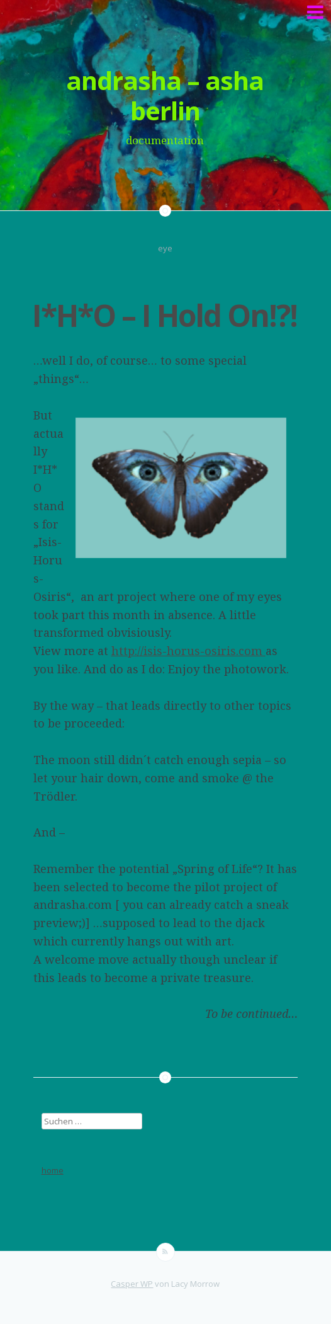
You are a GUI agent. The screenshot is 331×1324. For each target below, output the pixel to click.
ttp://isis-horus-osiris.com (192, 650)
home (53, 1170)
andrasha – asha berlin (165, 95)
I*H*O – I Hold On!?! (164, 315)
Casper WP (132, 1283)
